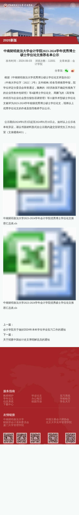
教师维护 (8, 403)
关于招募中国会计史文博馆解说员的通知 (26, 339)
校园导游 (37, 409)
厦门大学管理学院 (13, 433)
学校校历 (65, 406)
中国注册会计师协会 (57, 427)
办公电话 (37, 406)
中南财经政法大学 (13, 427)
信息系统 (8, 409)
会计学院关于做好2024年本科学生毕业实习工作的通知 (34, 329)
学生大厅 (65, 409)
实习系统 (65, 403)
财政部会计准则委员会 (16, 430)
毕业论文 (37, 403)
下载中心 (8, 412)
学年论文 (8, 406)
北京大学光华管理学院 (59, 430)
